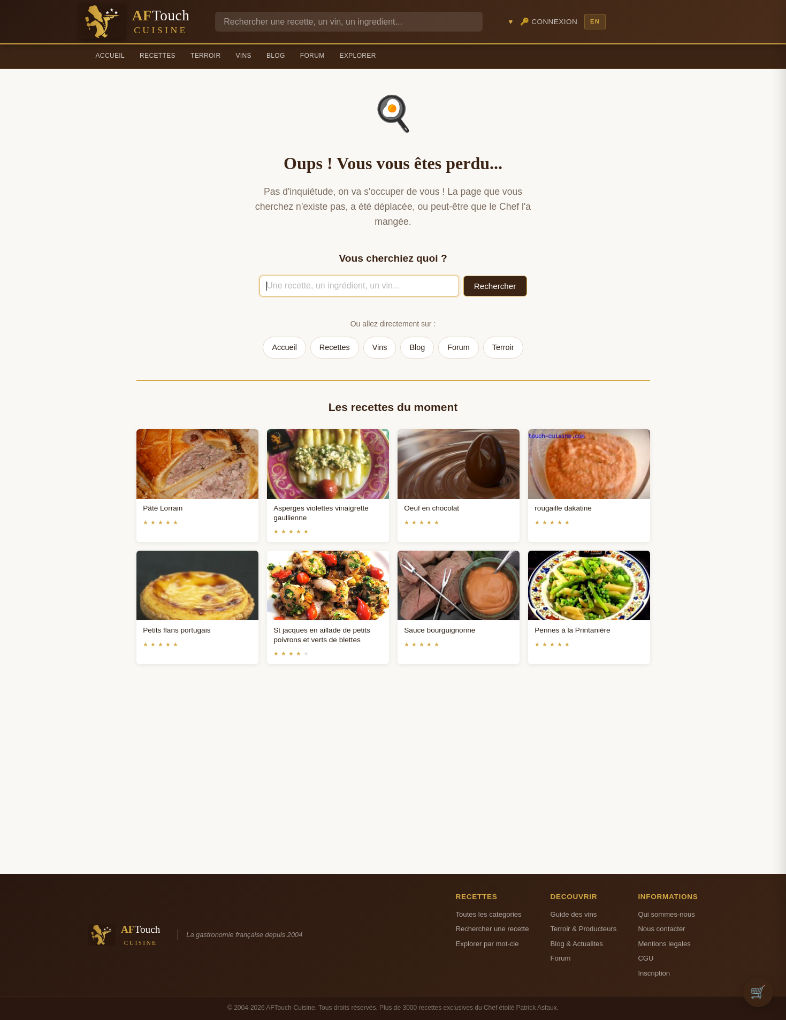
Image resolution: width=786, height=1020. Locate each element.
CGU (645, 958)
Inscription (654, 973)
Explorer (358, 55)
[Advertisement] (393, 782)
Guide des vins (574, 914)
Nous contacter (661, 929)
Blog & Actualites (577, 944)
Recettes (157, 55)
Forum (312, 55)
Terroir (205, 55)
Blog (275, 55)
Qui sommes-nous (666, 914)
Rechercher (495, 286)
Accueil (110, 55)
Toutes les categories (489, 914)
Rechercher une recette (492, 929)
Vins (243, 55)
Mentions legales (664, 944)
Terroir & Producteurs (584, 929)
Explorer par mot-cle (487, 944)
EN (595, 21)
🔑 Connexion (549, 22)
